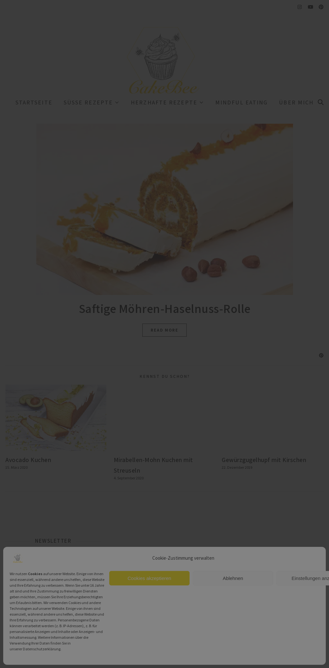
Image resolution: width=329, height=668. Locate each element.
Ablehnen (233, 578)
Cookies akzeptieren (149, 578)
